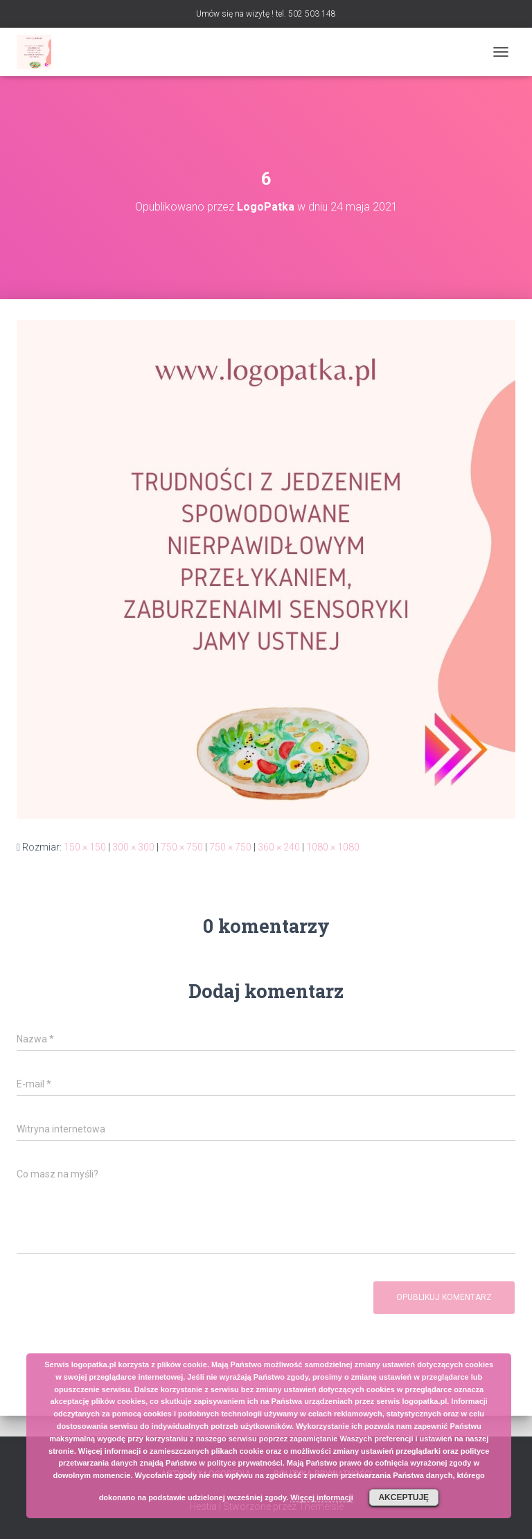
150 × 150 (85, 847)
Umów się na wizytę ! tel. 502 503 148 (266, 14)
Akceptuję (403, 1497)
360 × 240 (279, 847)
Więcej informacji (321, 1497)
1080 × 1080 (333, 847)
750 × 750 (182, 847)
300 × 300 (133, 847)
